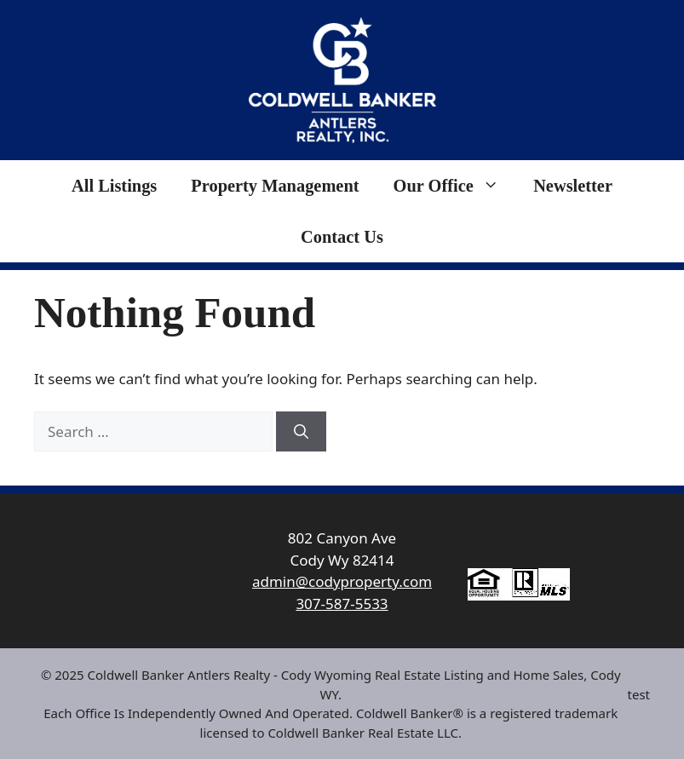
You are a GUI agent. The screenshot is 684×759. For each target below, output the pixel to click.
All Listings (114, 185)
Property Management (275, 185)
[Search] (301, 431)
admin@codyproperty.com (342, 581)
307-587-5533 (342, 603)
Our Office (455, 185)
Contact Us (342, 236)
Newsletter (572, 185)
